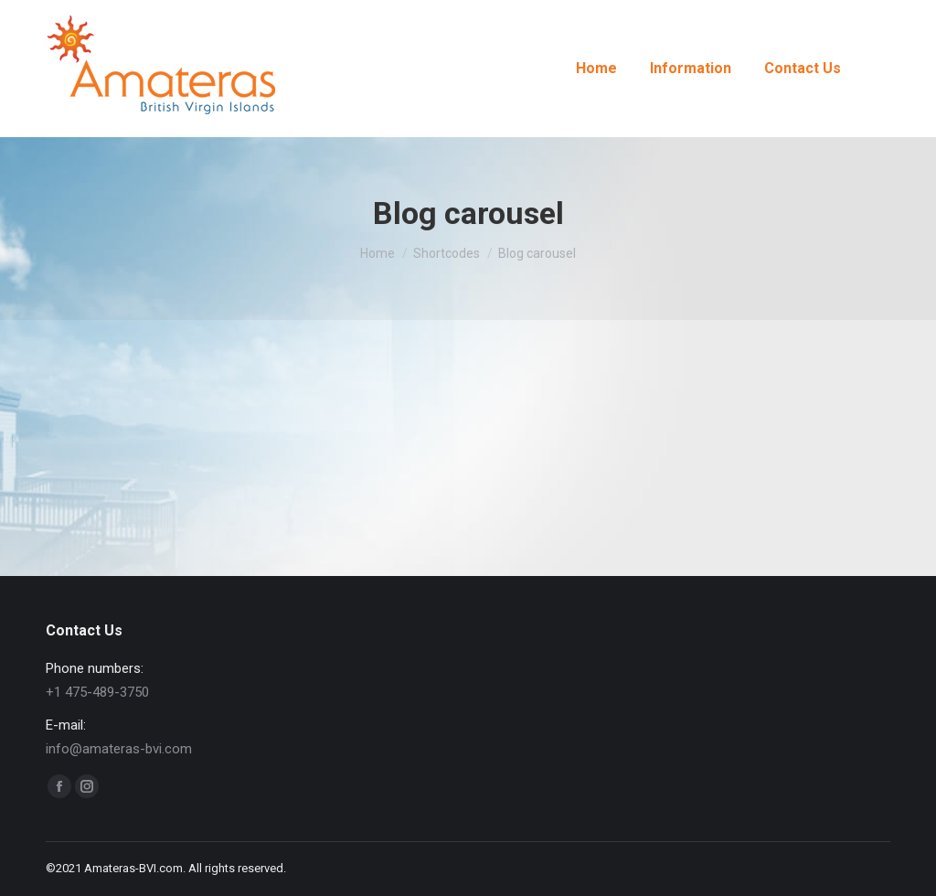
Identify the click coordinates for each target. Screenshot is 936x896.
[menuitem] (596, 68)
